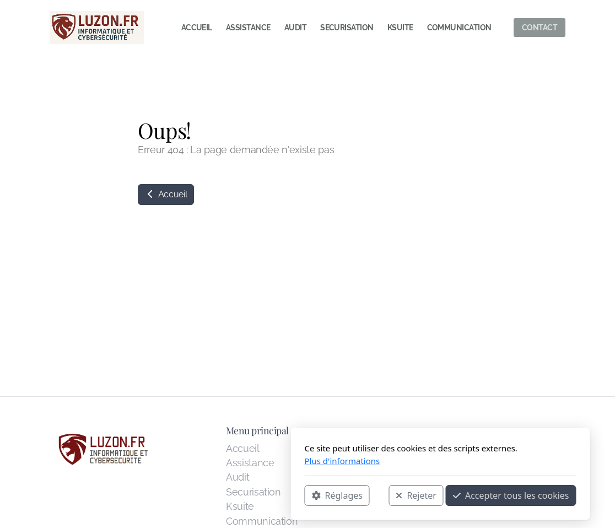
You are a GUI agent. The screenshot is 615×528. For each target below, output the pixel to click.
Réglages (204, 495)
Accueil (166, 194)
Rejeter (283, 495)
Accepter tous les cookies (378, 495)
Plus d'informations (209, 460)
